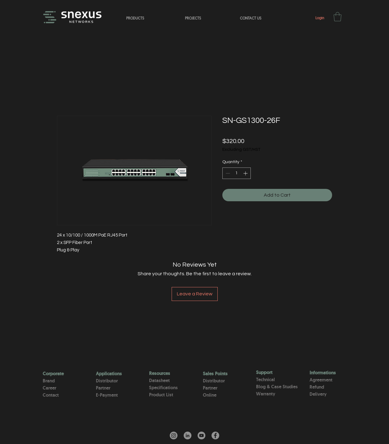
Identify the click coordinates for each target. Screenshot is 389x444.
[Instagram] (173, 435)
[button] (337, 16)
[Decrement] (227, 173)
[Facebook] (215, 435)
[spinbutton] (236, 173)
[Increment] (246, 173)
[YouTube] (201, 435)
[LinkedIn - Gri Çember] (187, 435)
